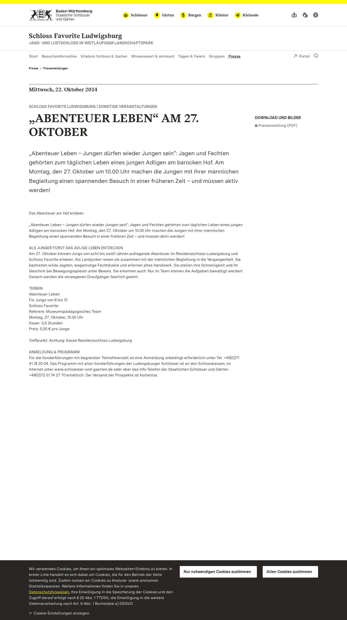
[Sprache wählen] (315, 15)
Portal (301, 57)
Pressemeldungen (55, 68)
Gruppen (217, 56)
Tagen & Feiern (191, 56)
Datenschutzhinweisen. (49, 592)
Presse (234, 56)
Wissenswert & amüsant (152, 56)
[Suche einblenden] (316, 55)
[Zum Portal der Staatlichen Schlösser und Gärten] (60, 15)
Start (33, 56)
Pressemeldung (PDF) (277, 125)
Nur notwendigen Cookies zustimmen (217, 571)
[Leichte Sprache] (294, 15)
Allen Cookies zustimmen (289, 571)
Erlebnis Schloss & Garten (104, 56)
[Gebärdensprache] (304, 15)
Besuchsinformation (59, 56)
